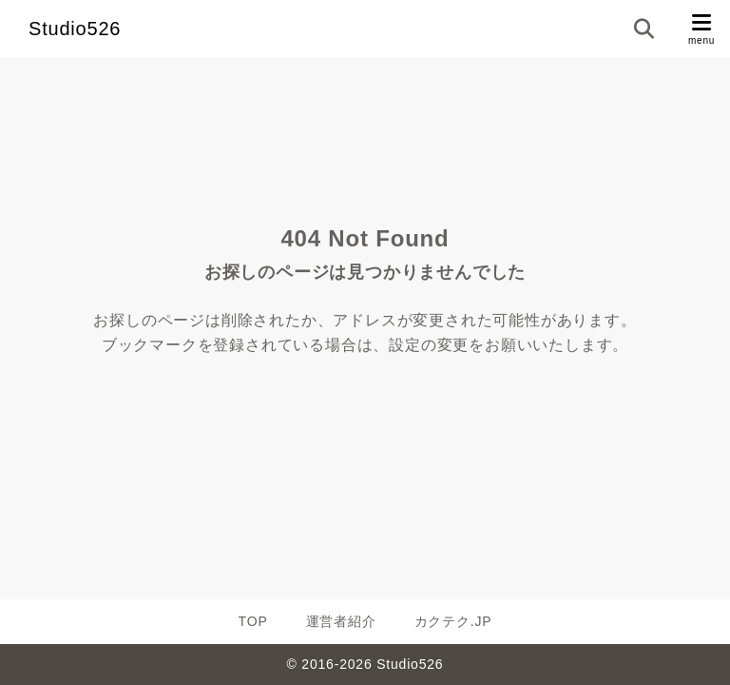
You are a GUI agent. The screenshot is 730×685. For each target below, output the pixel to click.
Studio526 (75, 28)
